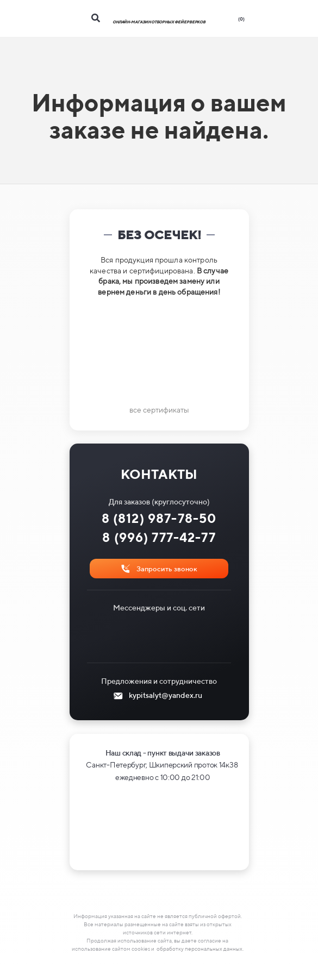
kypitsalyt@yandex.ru (165, 695)
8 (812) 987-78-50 (159, 518)
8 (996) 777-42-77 (159, 537)
